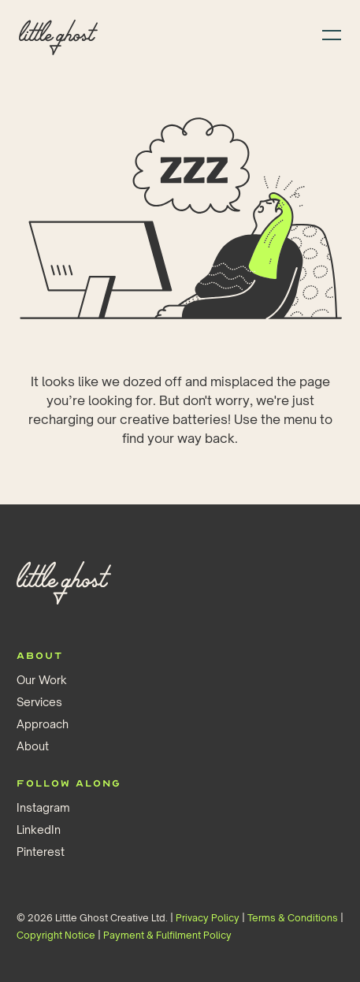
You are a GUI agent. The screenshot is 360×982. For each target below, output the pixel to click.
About (33, 746)
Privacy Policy (207, 918)
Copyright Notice (56, 935)
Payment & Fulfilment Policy (167, 935)
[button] (327, 33)
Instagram (43, 807)
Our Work (42, 679)
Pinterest (41, 851)
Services (39, 702)
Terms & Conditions (292, 918)
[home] (58, 34)
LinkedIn (39, 829)
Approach (43, 724)
